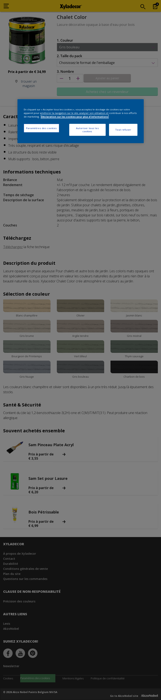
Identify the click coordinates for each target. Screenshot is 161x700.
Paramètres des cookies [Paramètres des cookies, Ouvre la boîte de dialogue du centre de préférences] (41, 128)
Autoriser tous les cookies (87, 129)
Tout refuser (123, 129)
